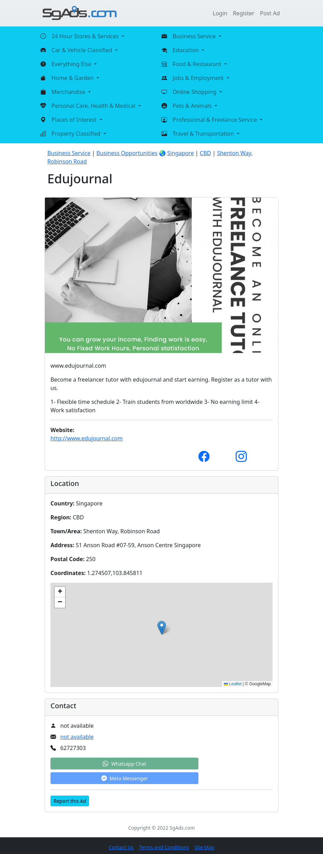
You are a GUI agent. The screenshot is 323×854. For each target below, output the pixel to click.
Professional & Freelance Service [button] (215, 119)
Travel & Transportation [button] (204, 133)
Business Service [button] (195, 36)
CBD (205, 153)
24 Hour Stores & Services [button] (86, 36)
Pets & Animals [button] (193, 106)
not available (77, 737)
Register (243, 13)
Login (220, 13)
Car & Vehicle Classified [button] (82, 50)
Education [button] (186, 50)
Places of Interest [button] (75, 119)
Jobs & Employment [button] (199, 78)
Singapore (180, 153)
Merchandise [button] (69, 92)
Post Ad (270, 13)
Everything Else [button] (72, 64)
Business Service (68, 153)
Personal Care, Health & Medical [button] (94, 106)
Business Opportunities (126, 153)
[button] (161, 628)
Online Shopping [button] (195, 92)
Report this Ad (70, 801)
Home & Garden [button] (73, 78)
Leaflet (233, 683)
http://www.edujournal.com (86, 438)
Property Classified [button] (77, 133)
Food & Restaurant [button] (198, 64)
